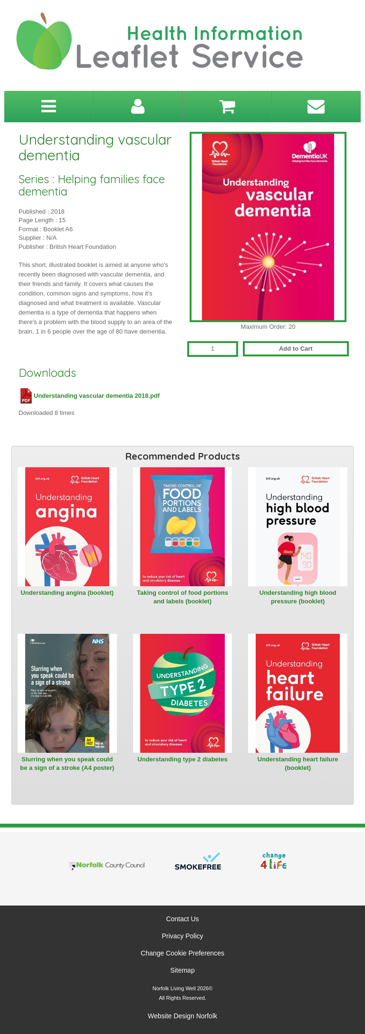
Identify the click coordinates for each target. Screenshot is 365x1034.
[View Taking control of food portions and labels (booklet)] (182, 526)
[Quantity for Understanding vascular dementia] (212, 349)
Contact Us (182, 919)
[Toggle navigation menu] (48, 106)
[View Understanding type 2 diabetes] (182, 693)
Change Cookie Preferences (182, 953)
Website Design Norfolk (182, 1016)
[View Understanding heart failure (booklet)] (297, 693)
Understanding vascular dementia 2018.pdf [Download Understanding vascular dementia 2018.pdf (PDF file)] (89, 395)
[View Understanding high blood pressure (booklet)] (297, 526)
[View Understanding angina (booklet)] (67, 526)
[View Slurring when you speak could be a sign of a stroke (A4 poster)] (67, 693)
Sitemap (182, 970)
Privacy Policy (182, 936)
